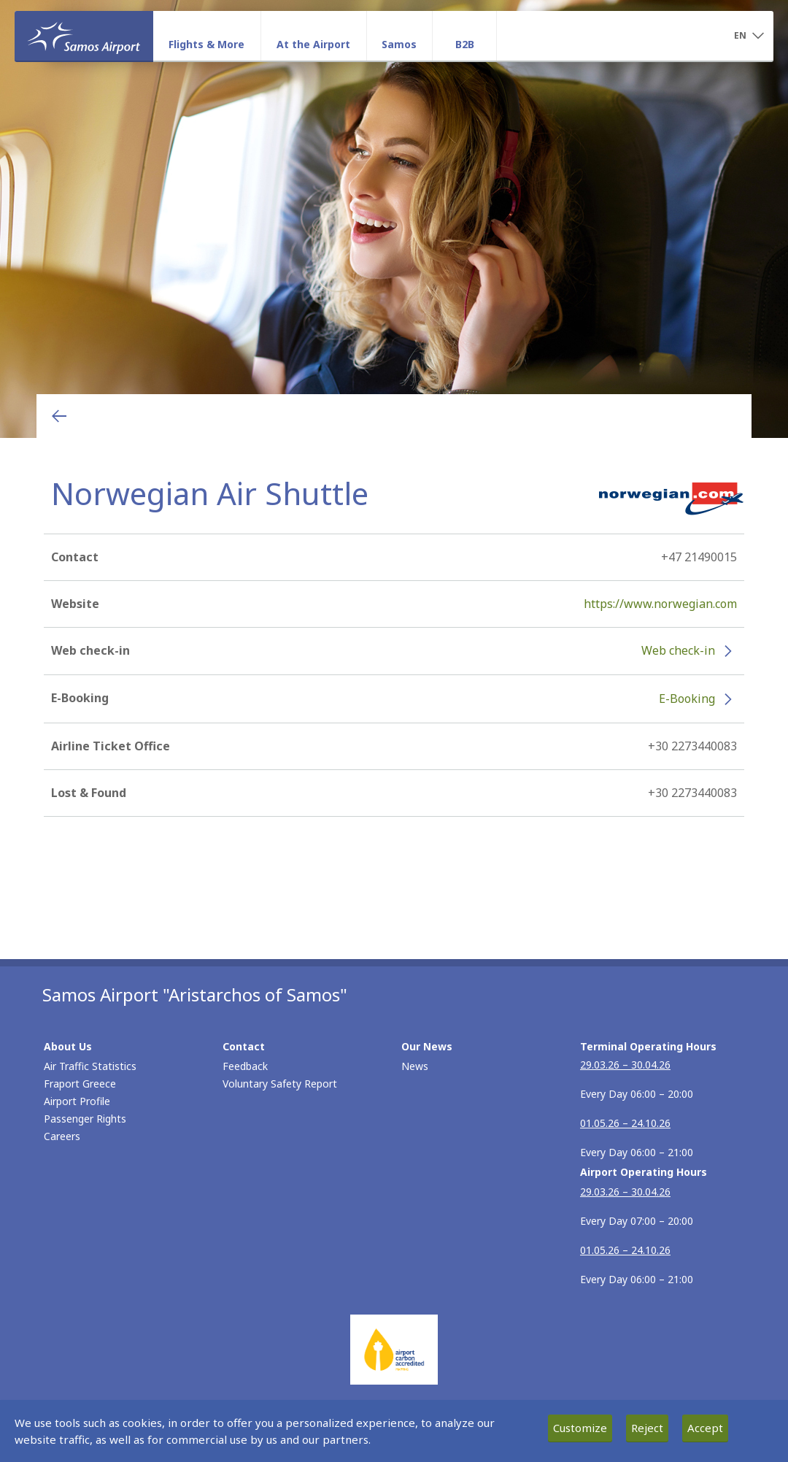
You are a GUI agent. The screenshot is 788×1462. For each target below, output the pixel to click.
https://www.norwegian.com (660, 604)
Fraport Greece (80, 1083)
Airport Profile (77, 1101)
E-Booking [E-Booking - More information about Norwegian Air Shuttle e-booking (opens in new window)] (687, 698)
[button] (749, 36)
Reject (647, 1427)
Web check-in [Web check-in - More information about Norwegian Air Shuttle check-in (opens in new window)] (678, 650)
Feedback (245, 1066)
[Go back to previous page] (59, 416)
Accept (705, 1427)
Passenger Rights (85, 1119)
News (414, 1066)
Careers (62, 1136)
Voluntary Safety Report (280, 1083)
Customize (580, 1427)
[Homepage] (84, 36)
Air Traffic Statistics (90, 1066)
